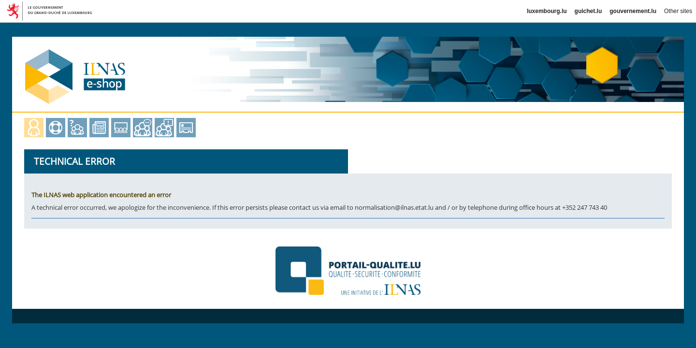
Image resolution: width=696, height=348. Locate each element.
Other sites (678, 11)
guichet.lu (588, 11)
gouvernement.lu (632, 11)
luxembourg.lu (547, 11)
